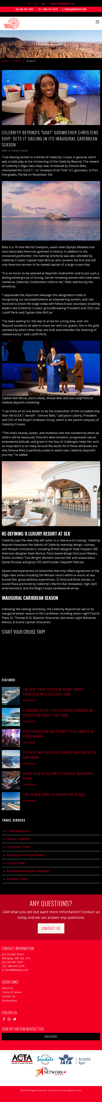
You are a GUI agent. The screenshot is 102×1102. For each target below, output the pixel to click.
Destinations (9, 1000)
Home (5, 61)
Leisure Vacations (18, 839)
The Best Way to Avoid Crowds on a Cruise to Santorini (59, 755)
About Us (7, 988)
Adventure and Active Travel (25, 855)
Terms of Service (12, 992)
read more (29, 700)
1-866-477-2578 (48, 9)
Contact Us (51, 928)
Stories (17, 61)
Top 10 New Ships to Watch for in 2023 (54, 794)
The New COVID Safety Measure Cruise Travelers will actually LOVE (53, 692)
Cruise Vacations (17, 831)
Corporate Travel (18, 847)
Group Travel (15, 863)
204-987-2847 (25, 9)
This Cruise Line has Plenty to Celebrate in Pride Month (58, 734)
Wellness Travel (17, 879)
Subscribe (51, 1036)
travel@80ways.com (74, 9)
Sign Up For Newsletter (62, 4)
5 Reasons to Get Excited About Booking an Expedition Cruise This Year (58, 713)
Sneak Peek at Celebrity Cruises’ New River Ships (58, 776)
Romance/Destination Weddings (28, 871)
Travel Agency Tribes (71, 1090)
